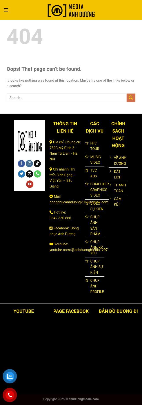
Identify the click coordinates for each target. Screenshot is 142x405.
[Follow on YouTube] (29, 184)
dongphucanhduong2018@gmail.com (78, 202)
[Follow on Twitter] (21, 174)
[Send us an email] (29, 174)
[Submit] (131, 98)
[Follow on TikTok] (37, 163)
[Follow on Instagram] (29, 163)
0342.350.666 (60, 218)
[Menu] (6, 9)
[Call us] (37, 174)
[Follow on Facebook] (21, 163)
